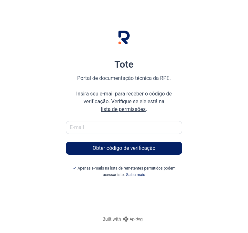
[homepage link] (124, 219)
